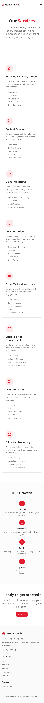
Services (5, 668)
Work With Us (7, 672)
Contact (5, 676)
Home (4, 661)
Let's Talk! (22, 614)
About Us (5, 665)
